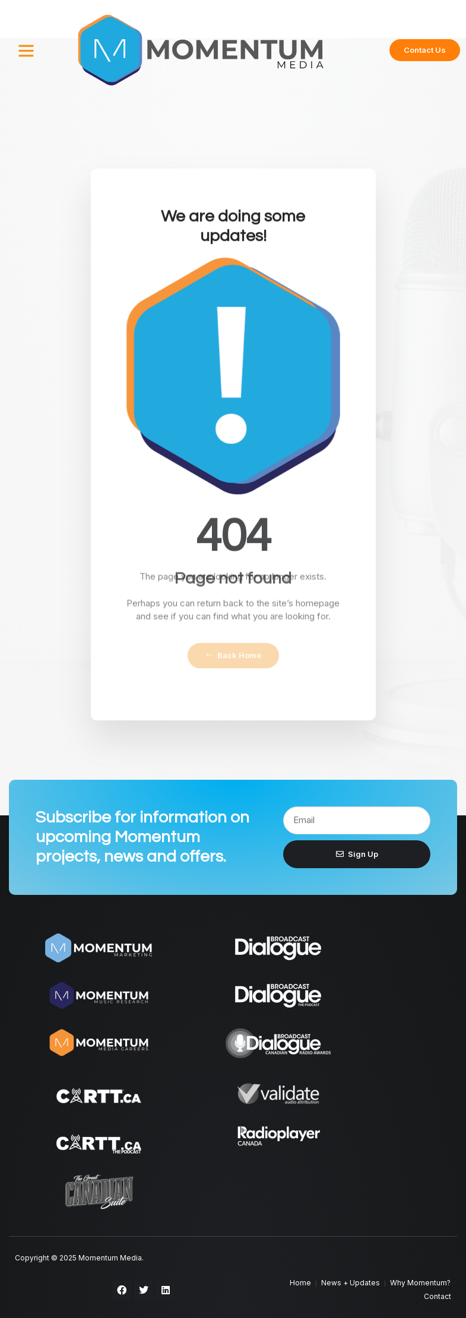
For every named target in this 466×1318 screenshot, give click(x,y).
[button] (26, 50)
